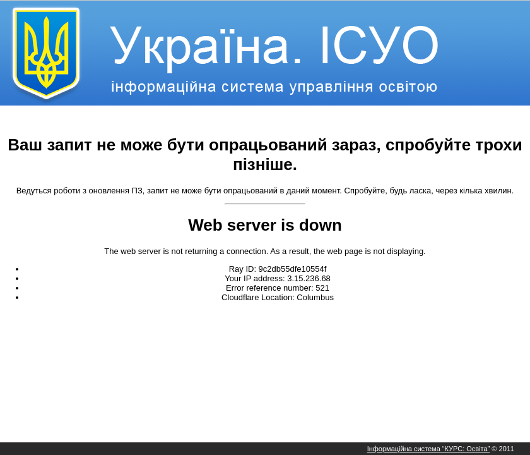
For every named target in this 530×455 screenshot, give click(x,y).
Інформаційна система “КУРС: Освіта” (428, 448)
